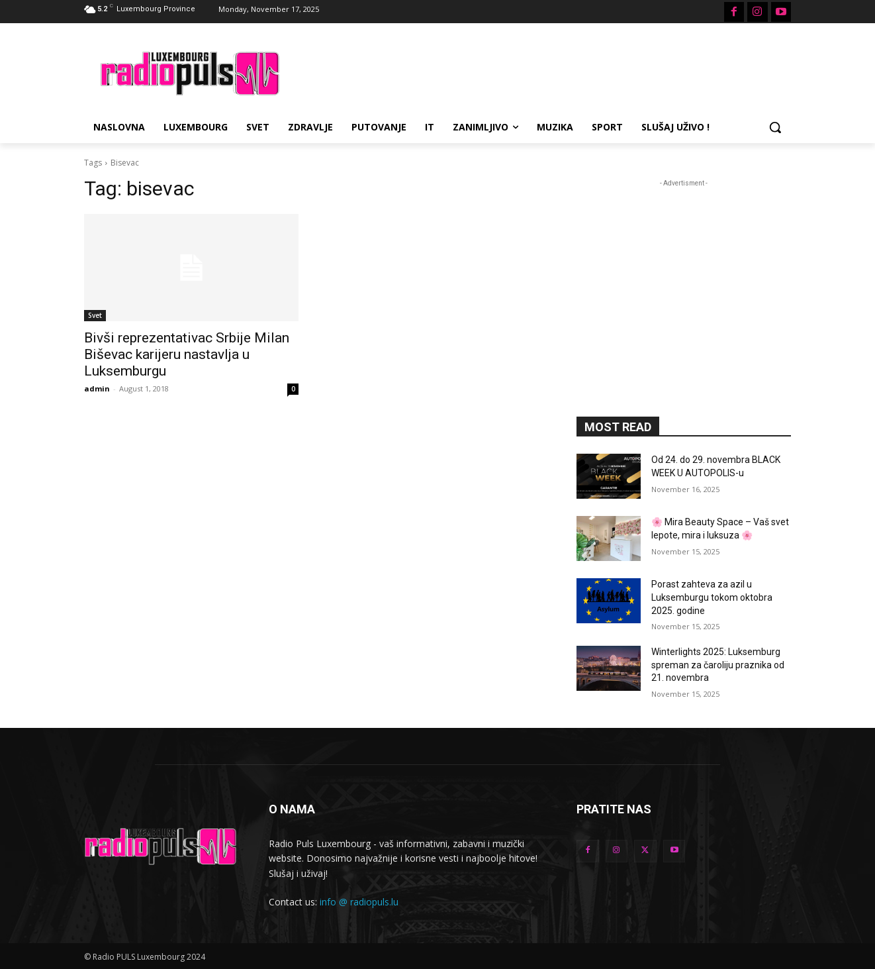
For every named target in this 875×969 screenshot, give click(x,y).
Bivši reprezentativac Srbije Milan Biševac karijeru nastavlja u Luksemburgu (186, 354)
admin (97, 388)
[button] (775, 127)
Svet (95, 315)
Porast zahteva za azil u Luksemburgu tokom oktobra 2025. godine (711, 597)
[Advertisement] (537, 71)
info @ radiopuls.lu (359, 901)
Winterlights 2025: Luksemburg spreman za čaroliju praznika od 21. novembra (717, 664)
